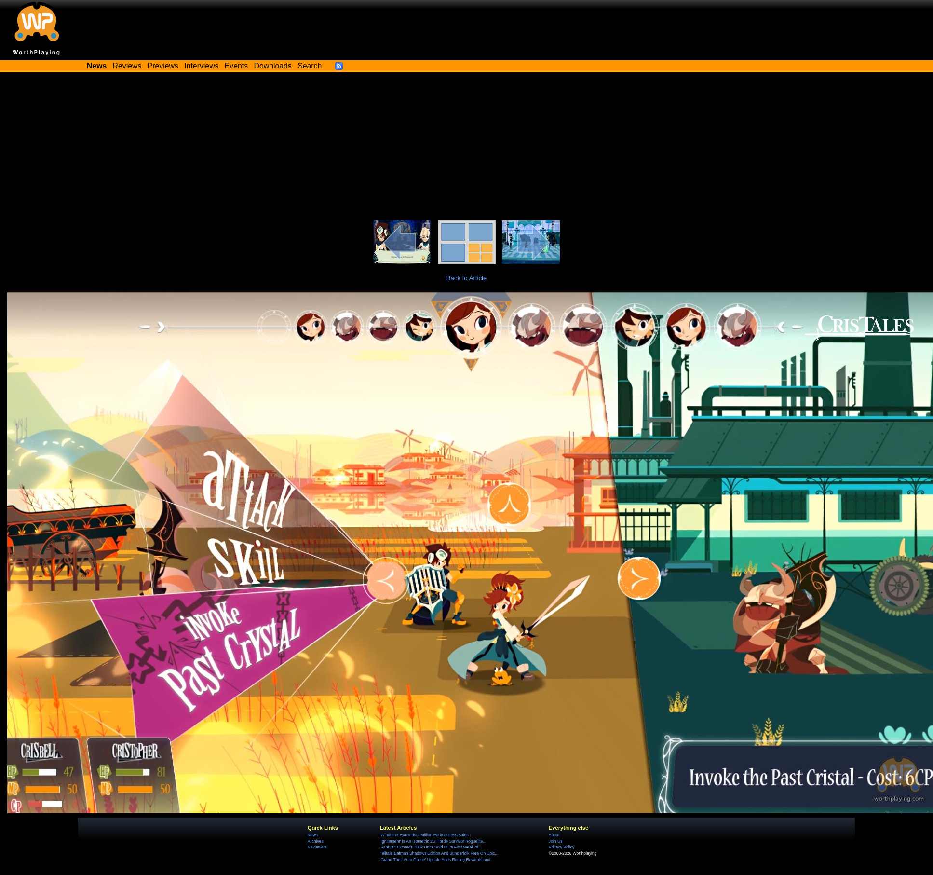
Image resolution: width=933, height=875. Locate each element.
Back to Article (466, 278)
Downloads (273, 66)
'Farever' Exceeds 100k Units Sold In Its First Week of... (431, 847)
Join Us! (556, 841)
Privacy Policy (561, 847)
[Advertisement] (467, 148)
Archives (316, 841)
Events (236, 66)
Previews (163, 66)
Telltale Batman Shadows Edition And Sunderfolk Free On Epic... (439, 853)
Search (309, 66)
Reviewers (317, 847)
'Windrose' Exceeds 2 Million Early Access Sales (424, 835)
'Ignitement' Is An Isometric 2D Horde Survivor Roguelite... (433, 841)
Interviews (201, 66)
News (313, 835)
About (554, 835)
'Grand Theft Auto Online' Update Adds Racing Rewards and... (437, 859)
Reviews (127, 66)
